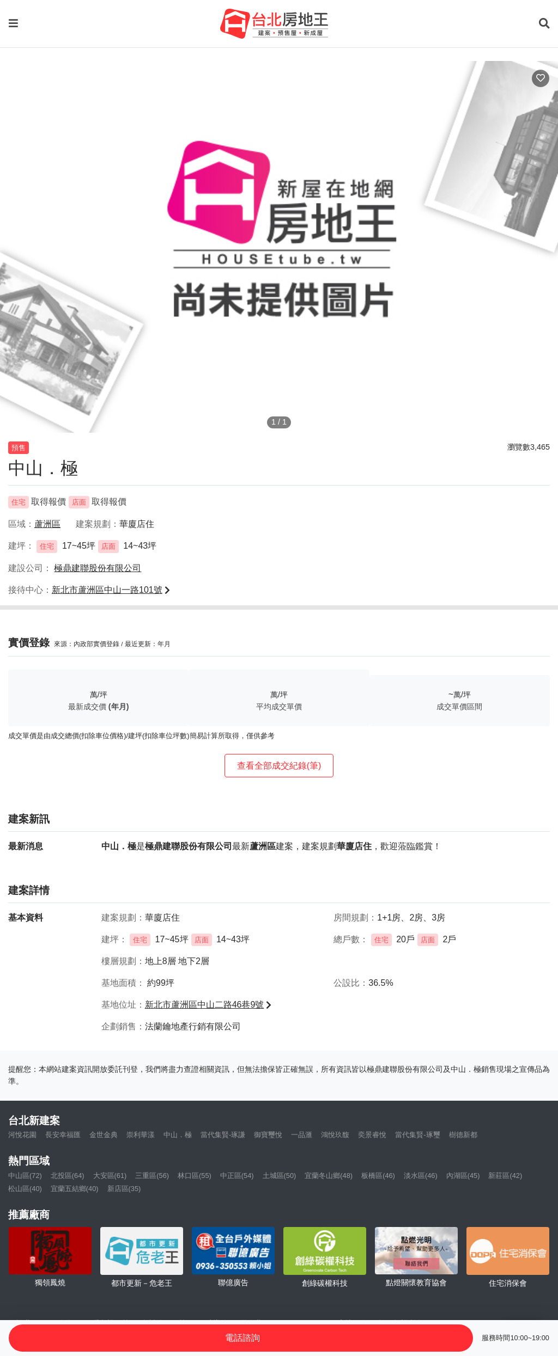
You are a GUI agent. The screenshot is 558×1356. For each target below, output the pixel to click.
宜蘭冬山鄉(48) (329, 1175)
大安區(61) (110, 1175)
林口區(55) (194, 1175)
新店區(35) (124, 1189)
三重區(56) (152, 1175)
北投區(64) (67, 1175)
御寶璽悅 (268, 1135)
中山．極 (177, 1135)
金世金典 (103, 1135)
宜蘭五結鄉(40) (75, 1189)
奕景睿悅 (372, 1135)
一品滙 (301, 1135)
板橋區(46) (378, 1175)
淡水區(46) (421, 1175)
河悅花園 (22, 1135)
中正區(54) (237, 1175)
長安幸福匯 (63, 1135)
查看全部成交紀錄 (279, 765)
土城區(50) (279, 1175)
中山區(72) (25, 1175)
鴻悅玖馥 (335, 1135)
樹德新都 (463, 1135)
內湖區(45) (463, 1175)
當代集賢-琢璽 (417, 1135)
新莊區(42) (505, 1175)
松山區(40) (25, 1189)
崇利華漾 (140, 1135)
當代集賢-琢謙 (223, 1135)
